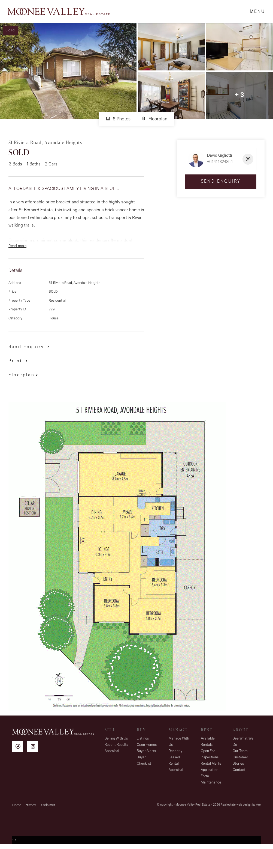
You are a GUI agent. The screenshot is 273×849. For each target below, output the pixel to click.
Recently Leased (175, 756)
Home (16, 806)
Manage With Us (179, 743)
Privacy (30, 806)
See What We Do (243, 743)
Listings (143, 740)
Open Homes (147, 746)
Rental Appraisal (176, 768)
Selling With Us (116, 740)
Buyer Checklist (144, 762)
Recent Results (116, 746)
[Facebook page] (19, 749)
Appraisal (112, 752)
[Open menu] (257, 12)
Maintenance (211, 784)
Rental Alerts (211, 765)
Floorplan (154, 120)
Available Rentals (208, 743)
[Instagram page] (34, 749)
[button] (18, 362)
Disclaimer (47, 806)
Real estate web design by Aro (241, 806)
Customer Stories (240, 762)
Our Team (240, 752)
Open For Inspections (210, 756)
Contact (239, 771)
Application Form (209, 774)
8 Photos (118, 120)
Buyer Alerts (146, 752)
